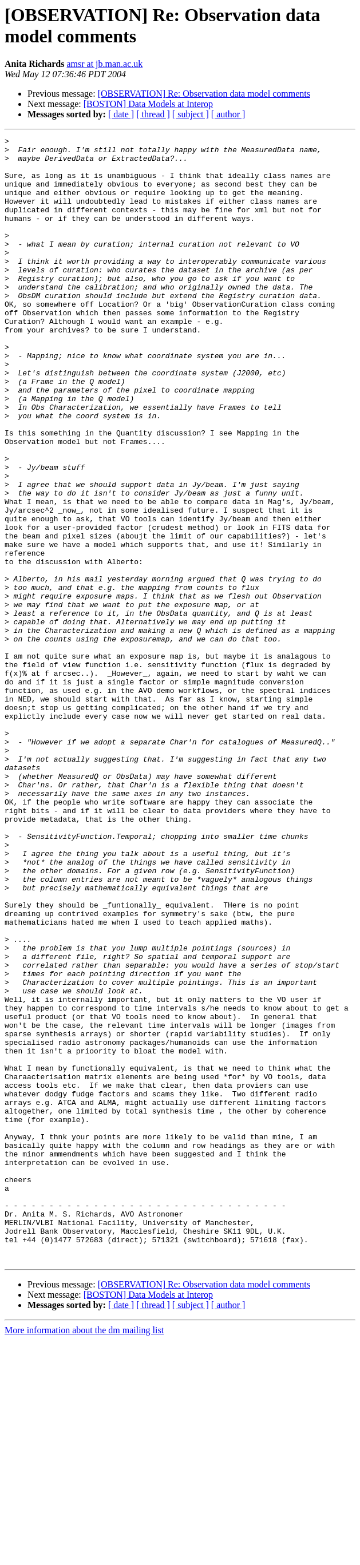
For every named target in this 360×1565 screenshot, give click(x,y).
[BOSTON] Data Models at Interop (148, 104)
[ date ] (121, 114)
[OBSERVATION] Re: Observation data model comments (204, 93)
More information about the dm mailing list (84, 1555)
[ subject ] (190, 114)
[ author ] (228, 114)
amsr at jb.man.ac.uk (104, 64)
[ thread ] (153, 114)
